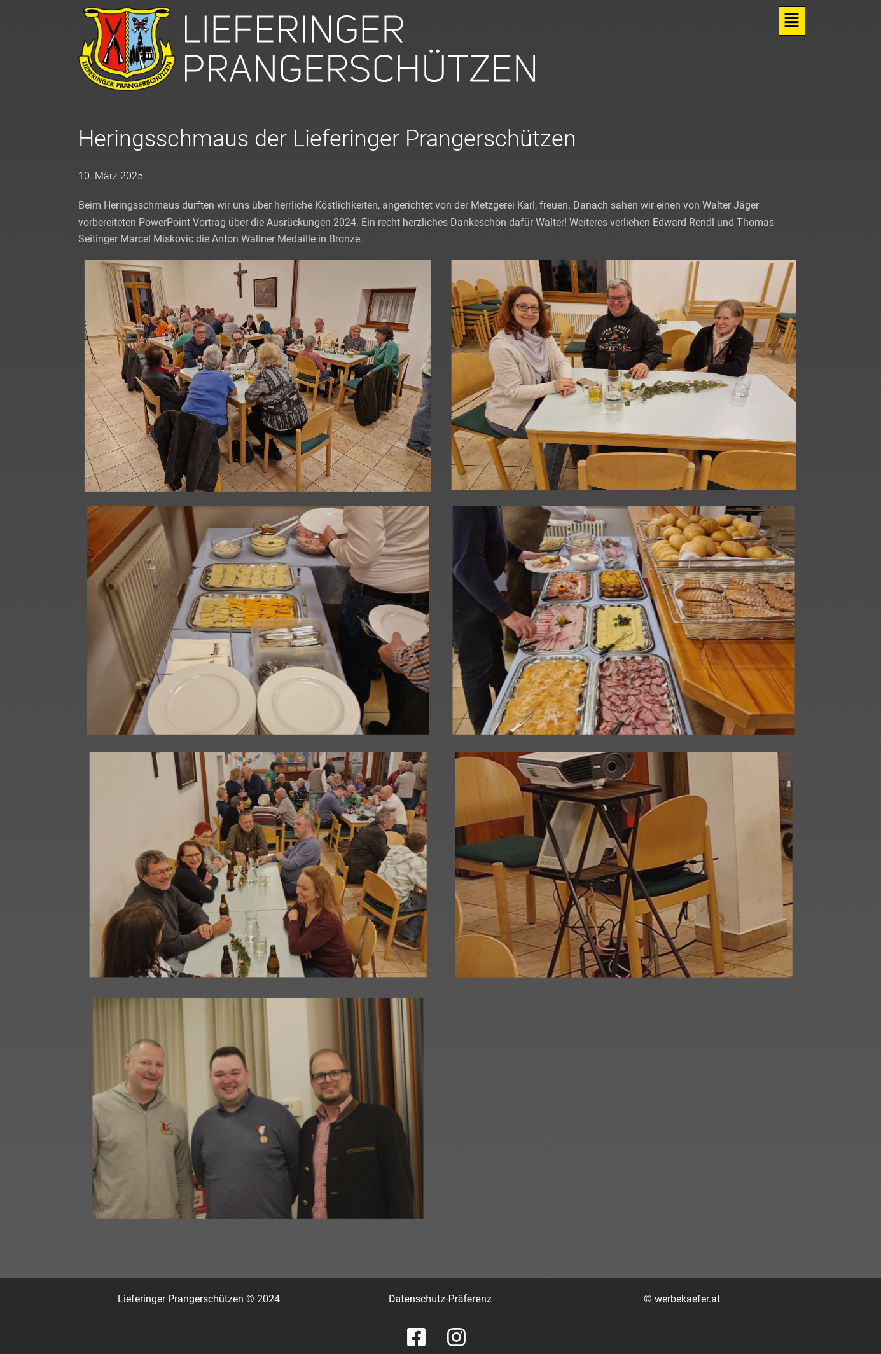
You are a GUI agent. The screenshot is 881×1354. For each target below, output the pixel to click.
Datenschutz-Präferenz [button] (440, 1299)
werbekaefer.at (687, 1299)
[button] (791, 21)
